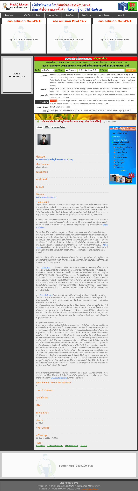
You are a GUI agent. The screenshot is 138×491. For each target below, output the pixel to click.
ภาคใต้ (45, 111)
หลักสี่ (133, 83)
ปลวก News (70, 15)
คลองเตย (70, 75)
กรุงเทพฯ (44, 75)
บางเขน (127, 77)
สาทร (105, 83)
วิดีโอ (47, 127)
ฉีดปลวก (83, 446)
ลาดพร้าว (61, 83)
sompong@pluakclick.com (90, 489)
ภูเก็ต (100, 110)
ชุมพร (57, 110)
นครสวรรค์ (66, 95)
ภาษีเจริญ (103, 80)
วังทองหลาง (69, 83)
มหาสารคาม (103, 101)
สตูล (120, 110)
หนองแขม (126, 83)
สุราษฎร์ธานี (127, 110)
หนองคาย (66, 103)
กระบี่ (52, 110)
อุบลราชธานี (100, 103)
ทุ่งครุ (126, 75)
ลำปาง (95, 95)
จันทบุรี (52, 107)
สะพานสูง (90, 83)
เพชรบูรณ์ (53, 97)
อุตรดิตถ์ (112, 95)
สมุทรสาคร (84, 91)
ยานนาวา (116, 80)
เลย (107, 103)
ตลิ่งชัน (113, 75)
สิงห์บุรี (104, 91)
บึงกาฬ (89, 101)
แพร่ (59, 97)
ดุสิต (108, 75)
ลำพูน (100, 95)
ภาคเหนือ (44, 95)
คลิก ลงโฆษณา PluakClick (24, 21)
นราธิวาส (78, 110)
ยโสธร (118, 101)
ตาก (60, 95)
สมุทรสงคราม (75, 91)
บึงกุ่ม (52, 80)
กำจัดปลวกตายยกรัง (55, 446)
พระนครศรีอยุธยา (125, 89)
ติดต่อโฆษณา (87, 15)
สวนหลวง (83, 83)
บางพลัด (115, 77)
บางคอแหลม (89, 77)
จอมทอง (90, 75)
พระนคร (89, 80)
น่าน (72, 95)
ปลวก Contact (104, 15)
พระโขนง (96, 80)
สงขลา (115, 110)
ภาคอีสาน (44, 102)
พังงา (90, 110)
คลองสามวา (62, 75)
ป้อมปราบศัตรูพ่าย (73, 80)
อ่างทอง (117, 91)
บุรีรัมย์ (95, 101)
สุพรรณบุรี (110, 91)
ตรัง (61, 110)
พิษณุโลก (89, 95)
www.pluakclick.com (59, 378)
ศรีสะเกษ (131, 101)
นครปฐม (83, 89)
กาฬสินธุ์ (54, 101)
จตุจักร (84, 75)
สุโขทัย (105, 95)
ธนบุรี (131, 75)
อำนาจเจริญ (84, 103)
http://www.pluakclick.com (46, 197)
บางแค (133, 77)
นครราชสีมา (82, 101)
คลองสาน (53, 75)
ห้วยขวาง (53, 85)
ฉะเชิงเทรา (61, 89)
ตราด (62, 107)
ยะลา (104, 110)
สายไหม (111, 83)
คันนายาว (77, 75)
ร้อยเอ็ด (124, 101)
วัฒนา (76, 83)
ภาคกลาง (44, 89)
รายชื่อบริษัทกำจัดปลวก (31, 15)
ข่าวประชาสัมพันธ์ (58, 127)
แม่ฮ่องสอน (65, 97)
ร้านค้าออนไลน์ (52, 15)
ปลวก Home (9, 15)
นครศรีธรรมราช (68, 110)
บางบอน (108, 77)
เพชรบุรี (124, 91)
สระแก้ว (97, 91)
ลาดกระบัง (53, 83)
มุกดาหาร (111, 101)
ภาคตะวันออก (42, 107)
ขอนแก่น (62, 101)
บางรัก (121, 77)
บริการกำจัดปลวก (46, 295)
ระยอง (68, 107)
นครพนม (74, 101)
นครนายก (75, 89)
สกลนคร (53, 103)
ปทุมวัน (57, 80)
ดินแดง (103, 75)
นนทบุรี (89, 89)
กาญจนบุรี (53, 89)
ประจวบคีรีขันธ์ (105, 89)
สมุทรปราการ (65, 91)
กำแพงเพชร (54, 95)
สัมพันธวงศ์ (98, 83)
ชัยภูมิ (68, 101)
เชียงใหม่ (132, 95)
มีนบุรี (110, 80)
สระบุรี (91, 91)
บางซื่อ (96, 77)
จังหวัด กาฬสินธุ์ (93, 121)
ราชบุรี (52, 91)
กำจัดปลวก (45, 267)
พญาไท (82, 80)
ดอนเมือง (97, 75)
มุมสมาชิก (121, 15)
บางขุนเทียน (79, 77)
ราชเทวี (122, 80)
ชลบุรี (58, 107)
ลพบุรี (57, 91)
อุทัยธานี (119, 95)
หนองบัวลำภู (74, 103)
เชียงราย (125, 95)
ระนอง (109, 110)
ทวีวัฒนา (120, 75)
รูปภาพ (39, 127)
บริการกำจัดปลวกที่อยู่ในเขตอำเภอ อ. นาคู (62, 121)
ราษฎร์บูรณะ (131, 80)
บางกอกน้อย (54, 77)
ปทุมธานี (96, 89)
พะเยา (78, 95)
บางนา (102, 77)
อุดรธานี (92, 103)
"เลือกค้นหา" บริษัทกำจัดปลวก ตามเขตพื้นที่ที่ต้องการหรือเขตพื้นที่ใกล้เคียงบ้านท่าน (86, 66)
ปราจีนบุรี (115, 89)
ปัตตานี (85, 110)
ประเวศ (63, 80)
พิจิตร (82, 95)
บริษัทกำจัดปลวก (71, 446)
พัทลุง (95, 110)
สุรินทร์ (59, 103)
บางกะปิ (71, 77)
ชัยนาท (68, 89)
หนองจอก (118, 83)
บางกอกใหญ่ (63, 77)
